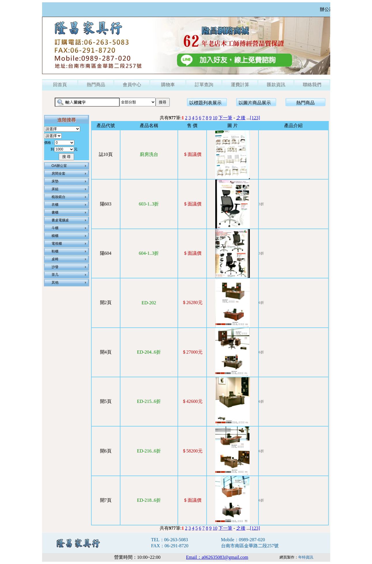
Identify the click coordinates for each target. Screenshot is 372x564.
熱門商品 (96, 84)
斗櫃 (55, 228)
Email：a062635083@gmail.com (217, 557)
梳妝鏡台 (58, 197)
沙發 (55, 267)
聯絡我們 (312, 84)
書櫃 (55, 212)
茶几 (55, 275)
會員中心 (132, 84)
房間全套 (58, 173)
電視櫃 (57, 244)
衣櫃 (55, 205)
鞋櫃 (55, 251)
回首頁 (60, 84)
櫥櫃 (55, 236)
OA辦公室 (59, 166)
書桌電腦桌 (60, 220)
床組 (55, 189)
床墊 (55, 181)
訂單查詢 (204, 84)
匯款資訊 (276, 84)
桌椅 (55, 259)
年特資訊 (305, 557)
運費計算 (240, 84)
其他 (55, 282)
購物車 (168, 84)
